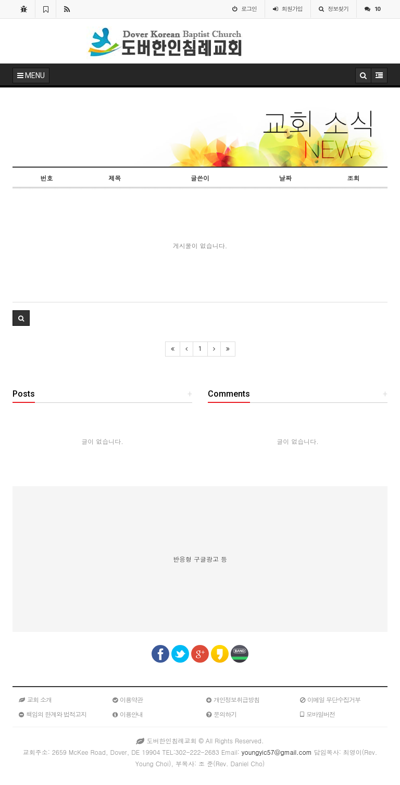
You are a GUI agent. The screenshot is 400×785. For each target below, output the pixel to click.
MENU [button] (31, 75)
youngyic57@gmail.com (277, 752)
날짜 (285, 177)
